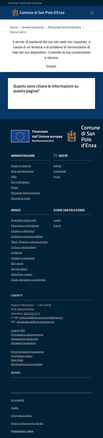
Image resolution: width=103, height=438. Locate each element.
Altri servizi (17, 263)
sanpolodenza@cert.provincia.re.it (36, 322)
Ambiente (16, 253)
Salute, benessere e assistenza (28, 280)
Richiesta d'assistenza (23, 343)
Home (14, 27)
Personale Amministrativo (64, 27)
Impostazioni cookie (22, 431)
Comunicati (60, 171)
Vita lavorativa (19, 269)
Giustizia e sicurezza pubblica (27, 236)
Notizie (57, 166)
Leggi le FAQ (18, 330)
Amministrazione (33, 27)
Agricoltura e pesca (21, 274)
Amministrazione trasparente (27, 352)
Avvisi (57, 177)
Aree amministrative (22, 171)
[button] (92, 13)
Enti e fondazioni (20, 182)
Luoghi (57, 220)
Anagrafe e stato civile (23, 220)
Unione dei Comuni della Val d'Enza (25, 3)
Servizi (16, 210)
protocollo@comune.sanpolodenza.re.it (41, 317)
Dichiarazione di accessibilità (26, 364)
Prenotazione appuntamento (27, 335)
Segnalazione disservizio (24, 339)
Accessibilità (17, 400)
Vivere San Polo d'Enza (69, 210)
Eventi (57, 226)
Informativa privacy (22, 356)
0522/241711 (32, 313)
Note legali (17, 360)
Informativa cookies (21, 416)
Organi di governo (21, 166)
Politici (14, 187)
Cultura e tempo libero (23, 247)
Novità (63, 155)
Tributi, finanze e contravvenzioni (29, 242)
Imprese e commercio (23, 258)
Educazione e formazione (25, 226)
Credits (14, 408)
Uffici (14, 177)
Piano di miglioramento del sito (27, 423)
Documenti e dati (20, 198)
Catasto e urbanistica (23, 231)
